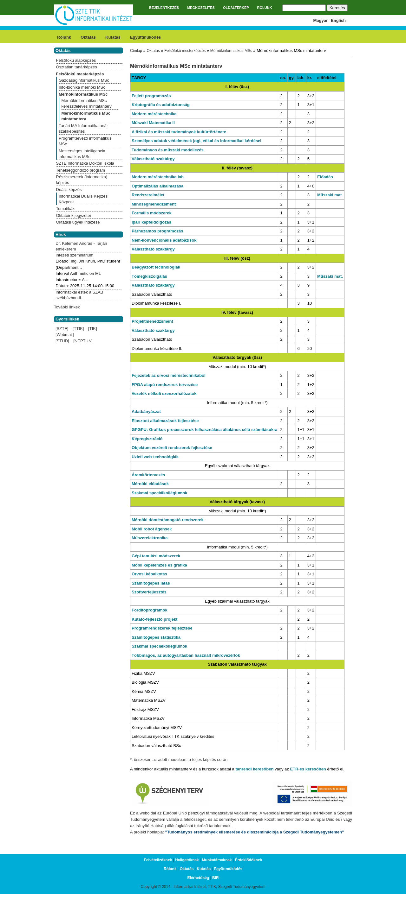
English (338, 20)
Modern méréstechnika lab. (158, 176)
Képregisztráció (147, 438)
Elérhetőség (198, 878)
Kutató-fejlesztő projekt (154, 619)
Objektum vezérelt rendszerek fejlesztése (172, 447)
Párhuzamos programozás (157, 231)
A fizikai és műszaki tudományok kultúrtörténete (179, 132)
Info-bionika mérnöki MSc (82, 87)
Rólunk (64, 37)
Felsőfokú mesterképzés (185, 50)
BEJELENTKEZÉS (164, 7)
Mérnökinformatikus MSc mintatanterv (86, 116)
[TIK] (92, 328)
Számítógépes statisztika (156, 637)
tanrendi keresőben (254, 769)
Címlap (136, 50)
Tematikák (65, 208)
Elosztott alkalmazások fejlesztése (165, 420)
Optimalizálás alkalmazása (157, 186)
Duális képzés (69, 189)
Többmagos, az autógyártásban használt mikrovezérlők (186, 655)
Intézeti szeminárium (74, 255)
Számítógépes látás (151, 583)
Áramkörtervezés (148, 474)
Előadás (325, 176)
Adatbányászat (146, 411)
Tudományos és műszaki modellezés (168, 150)
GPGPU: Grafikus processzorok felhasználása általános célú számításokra (205, 429)
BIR (215, 878)
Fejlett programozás (151, 95)
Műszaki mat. (330, 195)
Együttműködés (145, 37)
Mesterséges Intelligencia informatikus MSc (82, 154)
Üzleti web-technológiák (155, 456)
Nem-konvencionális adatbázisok (164, 240)
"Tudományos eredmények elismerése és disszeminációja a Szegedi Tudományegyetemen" (254, 832)
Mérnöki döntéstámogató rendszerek (168, 519)
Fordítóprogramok (149, 610)
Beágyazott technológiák (156, 267)
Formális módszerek (152, 213)
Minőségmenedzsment (154, 204)
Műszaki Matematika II (153, 122)
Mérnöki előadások (150, 483)
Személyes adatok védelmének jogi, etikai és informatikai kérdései (196, 140)
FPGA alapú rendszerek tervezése (165, 384)
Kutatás (113, 37)
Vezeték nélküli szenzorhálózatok (164, 393)
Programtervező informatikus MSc (85, 141)
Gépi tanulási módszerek (156, 556)
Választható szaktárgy (153, 158)
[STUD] (62, 341)
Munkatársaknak (217, 860)
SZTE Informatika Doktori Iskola (85, 163)
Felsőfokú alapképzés (76, 60)
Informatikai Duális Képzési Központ (83, 199)
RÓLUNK (264, 7)
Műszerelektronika (149, 537)
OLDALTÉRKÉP (236, 7)
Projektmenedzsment (152, 321)
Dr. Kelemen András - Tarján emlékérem (81, 246)
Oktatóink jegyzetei (73, 215)
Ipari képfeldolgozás (151, 222)
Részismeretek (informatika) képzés (82, 179)
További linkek (67, 307)
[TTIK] (78, 328)
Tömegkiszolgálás (149, 276)
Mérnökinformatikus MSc (231, 50)
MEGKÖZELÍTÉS (201, 7)
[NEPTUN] (83, 341)
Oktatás (88, 37)
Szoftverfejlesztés (149, 592)
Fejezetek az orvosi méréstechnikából (169, 375)
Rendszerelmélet (148, 195)
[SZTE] (62, 328)
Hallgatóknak (187, 860)
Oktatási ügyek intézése (78, 222)
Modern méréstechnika (154, 113)
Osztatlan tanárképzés (76, 67)
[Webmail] (65, 334)
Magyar (320, 20)
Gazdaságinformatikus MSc (84, 80)
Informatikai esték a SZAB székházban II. (79, 295)
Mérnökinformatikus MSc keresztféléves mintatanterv (87, 103)
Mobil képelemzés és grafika (159, 565)
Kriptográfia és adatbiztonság (161, 104)
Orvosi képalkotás (149, 574)
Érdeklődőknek (248, 860)
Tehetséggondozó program (80, 170)
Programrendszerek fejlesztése (162, 628)
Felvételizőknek (158, 860)
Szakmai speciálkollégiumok (159, 493)
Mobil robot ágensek (152, 529)
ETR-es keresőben (308, 769)
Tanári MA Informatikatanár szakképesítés (83, 128)
